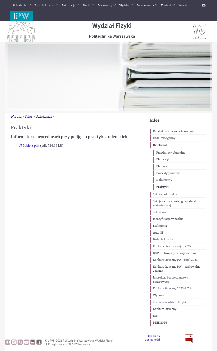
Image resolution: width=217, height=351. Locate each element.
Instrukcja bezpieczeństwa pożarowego (170, 280)
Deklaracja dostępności (152, 337)
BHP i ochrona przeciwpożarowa (174, 253)
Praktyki (162, 187)
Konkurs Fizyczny (164, 309)
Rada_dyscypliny (164, 138)
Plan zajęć (162, 159)
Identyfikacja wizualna (168, 219)
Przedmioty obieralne (170, 153)
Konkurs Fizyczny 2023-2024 (172, 288)
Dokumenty (164, 180)
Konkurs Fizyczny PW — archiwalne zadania (176, 269)
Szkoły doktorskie (165, 194)
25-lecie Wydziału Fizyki (169, 302)
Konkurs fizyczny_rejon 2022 (172, 246)
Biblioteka (160, 226)
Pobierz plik (31, 145)
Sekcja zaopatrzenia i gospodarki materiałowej (174, 203)
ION (155, 316)
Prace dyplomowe (168, 173)
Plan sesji (162, 166)
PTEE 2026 (160, 323)
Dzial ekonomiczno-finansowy (173, 131)
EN (204, 5)
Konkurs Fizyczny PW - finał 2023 (175, 260)
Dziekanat (160, 145)
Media (16, 116)
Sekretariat (160, 212)
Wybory (158, 295)
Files (154, 120)
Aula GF (158, 233)
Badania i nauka (163, 239)
